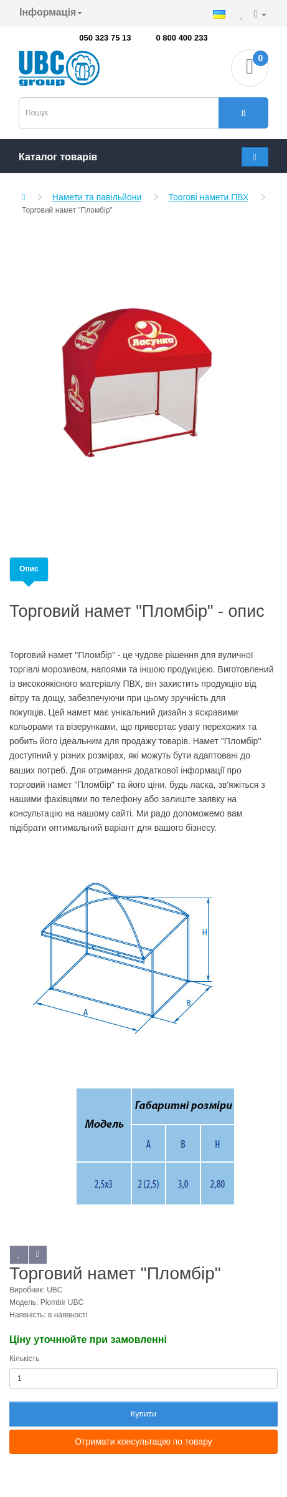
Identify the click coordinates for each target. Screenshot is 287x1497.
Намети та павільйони (96, 197)
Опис (29, 568)
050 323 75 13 (105, 37)
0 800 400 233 (182, 37)
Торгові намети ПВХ (209, 197)
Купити (144, 1413)
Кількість (24, 1358)
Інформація (50, 12)
